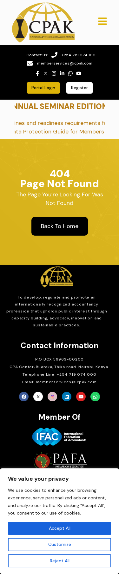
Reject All (59, 561)
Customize (59, 544)
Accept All (59, 528)
